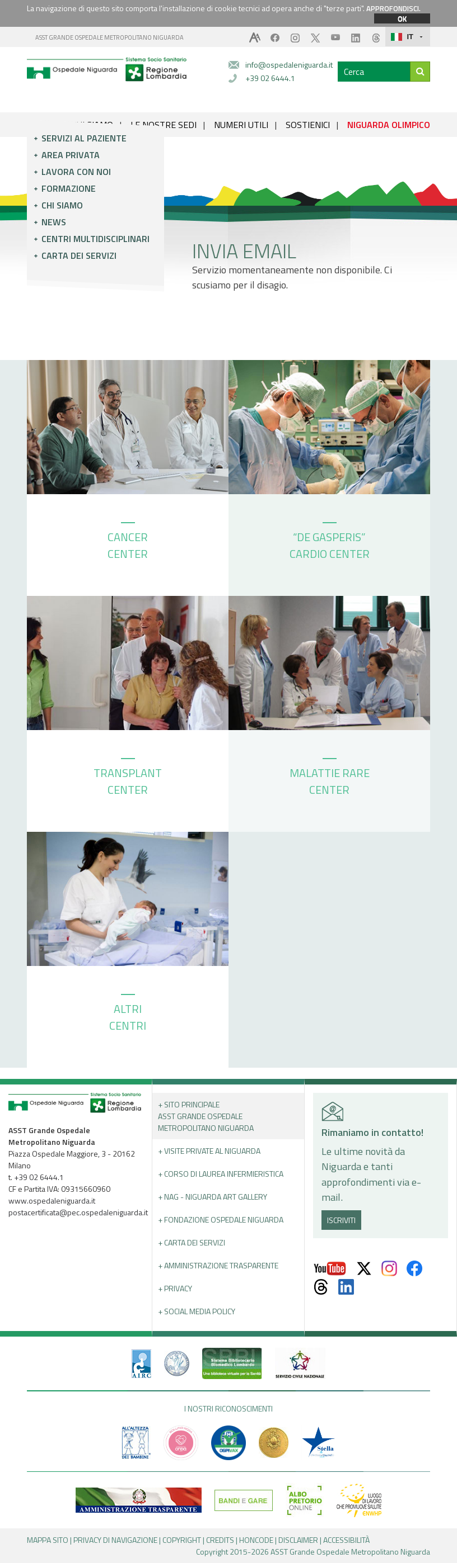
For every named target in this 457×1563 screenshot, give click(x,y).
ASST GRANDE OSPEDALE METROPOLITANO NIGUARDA (109, 37)
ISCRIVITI (341, 1220)
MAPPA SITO (47, 1540)
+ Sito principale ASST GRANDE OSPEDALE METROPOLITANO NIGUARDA (206, 1116)
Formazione (68, 188)
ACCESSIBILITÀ (346, 1540)
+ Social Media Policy (196, 1311)
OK (402, 18)
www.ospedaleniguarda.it (51, 1200)
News (53, 222)
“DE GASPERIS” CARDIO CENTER (330, 542)
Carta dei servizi (78, 255)
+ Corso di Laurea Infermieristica (220, 1174)
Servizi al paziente (84, 138)
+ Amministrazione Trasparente (218, 1265)
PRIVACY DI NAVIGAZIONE (115, 1540)
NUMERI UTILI (241, 124)
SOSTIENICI (308, 124)
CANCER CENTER (128, 542)
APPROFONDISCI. (393, 8)
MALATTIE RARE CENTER (330, 778)
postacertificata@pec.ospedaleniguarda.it (78, 1212)
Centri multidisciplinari (95, 238)
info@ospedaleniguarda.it (289, 64)
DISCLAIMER (298, 1540)
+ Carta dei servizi (191, 1242)
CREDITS (220, 1540)
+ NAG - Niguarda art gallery (212, 1196)
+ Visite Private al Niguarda (209, 1151)
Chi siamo (62, 205)
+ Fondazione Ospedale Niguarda (220, 1219)
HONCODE (256, 1540)
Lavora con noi (76, 171)
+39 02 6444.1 (270, 78)
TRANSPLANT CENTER (128, 778)
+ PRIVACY (175, 1288)
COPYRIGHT (181, 1540)
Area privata (70, 155)
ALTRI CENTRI (127, 1014)
